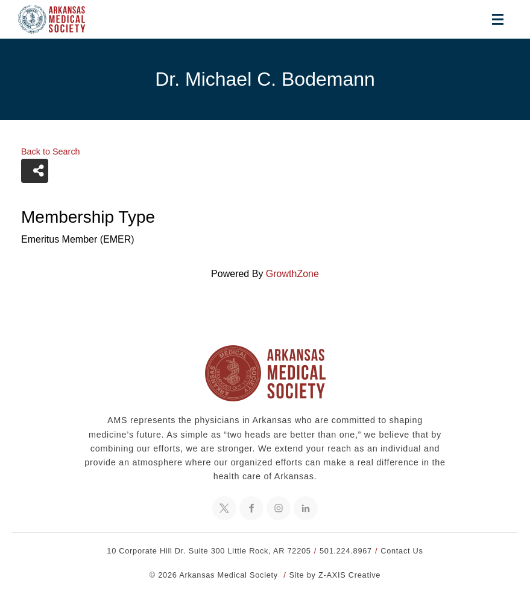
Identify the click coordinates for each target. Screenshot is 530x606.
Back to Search (50, 151)
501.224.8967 (346, 550)
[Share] (34, 171)
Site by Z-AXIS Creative (335, 574)
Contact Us (401, 550)
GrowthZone (292, 274)
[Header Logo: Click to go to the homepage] (60, 19)
